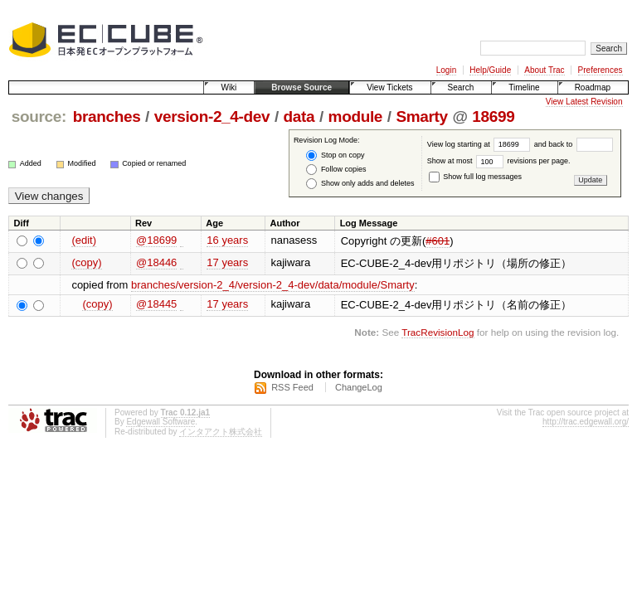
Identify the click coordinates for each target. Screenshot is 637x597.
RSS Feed (292, 387)
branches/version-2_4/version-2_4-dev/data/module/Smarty (273, 285)
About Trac (544, 70)
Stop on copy (335, 155)
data (299, 116)
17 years (227, 262)
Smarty (421, 116)
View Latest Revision (584, 101)
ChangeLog (358, 387)
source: (39, 116)
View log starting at (480, 144)
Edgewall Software (160, 421)
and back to (573, 144)
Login (446, 70)
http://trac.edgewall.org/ (585, 421)
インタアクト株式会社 (220, 431)
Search (461, 87)
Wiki (228, 87)
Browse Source (301, 87)
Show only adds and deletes (360, 183)
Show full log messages (475, 176)
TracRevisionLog (437, 332)
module (355, 116)
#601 (437, 241)
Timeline (523, 87)
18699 (493, 116)
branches (107, 116)
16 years (227, 240)
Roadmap (592, 87)
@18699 (156, 240)
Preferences (600, 70)
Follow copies (336, 169)
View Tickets (389, 87)
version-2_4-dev (212, 116)
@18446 (156, 262)
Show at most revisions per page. (499, 161)
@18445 (156, 304)
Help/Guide (490, 70)
